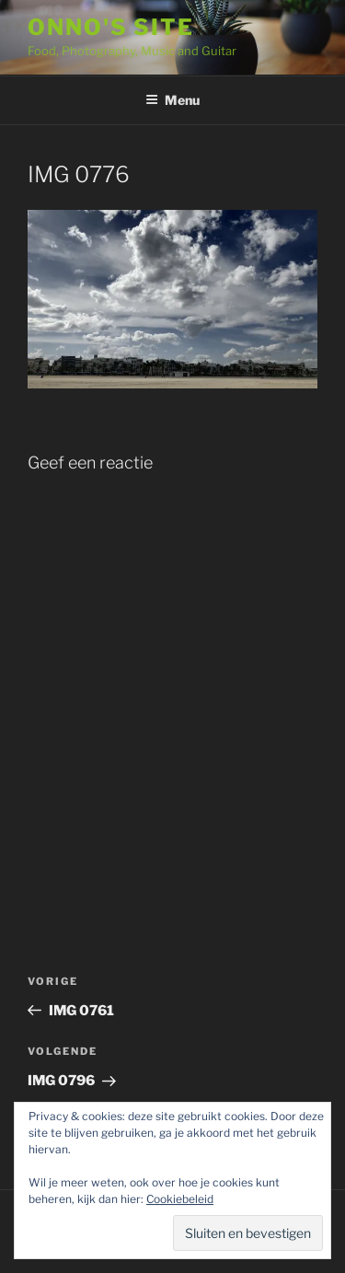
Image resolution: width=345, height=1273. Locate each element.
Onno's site (111, 27)
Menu (172, 100)
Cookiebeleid (179, 1199)
